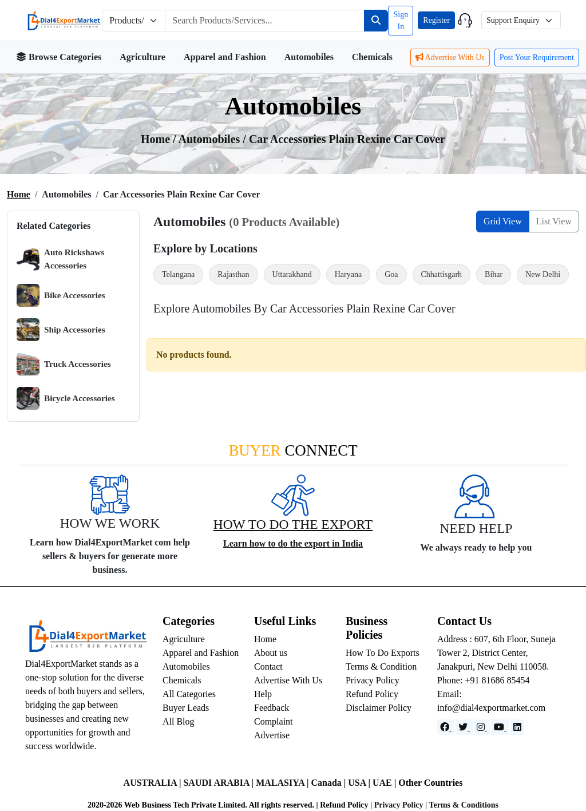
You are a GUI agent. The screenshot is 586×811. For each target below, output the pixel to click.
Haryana (348, 274)
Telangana (178, 274)
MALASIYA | (283, 783)
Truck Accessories (64, 364)
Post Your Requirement (537, 57)
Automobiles (309, 57)
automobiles (211, 139)
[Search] (376, 20)
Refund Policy (372, 694)
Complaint (273, 721)
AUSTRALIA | (154, 783)
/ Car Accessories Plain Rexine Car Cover (344, 139)
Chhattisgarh (441, 274)
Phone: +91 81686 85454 (483, 680)
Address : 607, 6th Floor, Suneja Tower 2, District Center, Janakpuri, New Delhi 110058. (496, 652)
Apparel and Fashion (225, 57)
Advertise (272, 735)
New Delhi (542, 274)
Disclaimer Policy (378, 708)
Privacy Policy (372, 680)
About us (270, 653)
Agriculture (142, 57)
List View (554, 221)
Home (18, 194)
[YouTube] (500, 727)
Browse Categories (58, 57)
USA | (360, 783)
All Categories (189, 694)
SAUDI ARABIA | (219, 783)
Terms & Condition (381, 666)
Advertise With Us (450, 57)
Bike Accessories (61, 295)
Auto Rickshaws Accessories (60, 259)
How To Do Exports (382, 653)
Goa (391, 274)
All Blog (179, 721)
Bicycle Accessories (66, 398)
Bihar (493, 274)
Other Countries (430, 783)
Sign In (400, 20)
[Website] (464, 727)
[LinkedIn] (517, 727)
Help (263, 694)
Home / (160, 139)
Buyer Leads (186, 708)
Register (436, 20)
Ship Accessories (61, 329)
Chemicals (372, 57)
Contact (268, 666)
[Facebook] (445, 727)
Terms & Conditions (463, 805)
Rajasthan (233, 274)
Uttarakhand (292, 274)
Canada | (329, 783)
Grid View (503, 221)
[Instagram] (482, 727)
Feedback (271, 708)
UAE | (385, 783)
